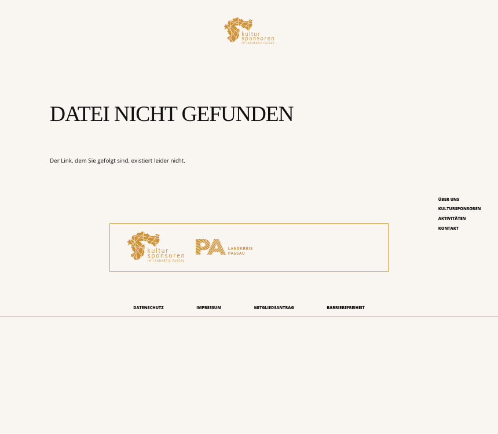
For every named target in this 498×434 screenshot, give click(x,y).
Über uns (448, 200)
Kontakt (448, 228)
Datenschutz (148, 308)
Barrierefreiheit (345, 308)
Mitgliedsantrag (274, 308)
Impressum (208, 308)
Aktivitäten (452, 219)
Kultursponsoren (459, 209)
